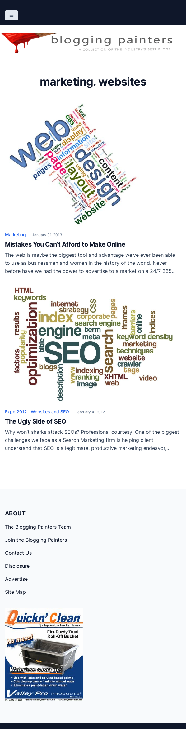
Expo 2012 (16, 411)
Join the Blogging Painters (36, 540)
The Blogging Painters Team (38, 527)
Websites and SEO (50, 411)
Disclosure (17, 566)
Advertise (16, 579)
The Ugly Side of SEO (35, 421)
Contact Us (18, 553)
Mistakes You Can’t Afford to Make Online (65, 244)
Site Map (15, 592)
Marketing (15, 234)
